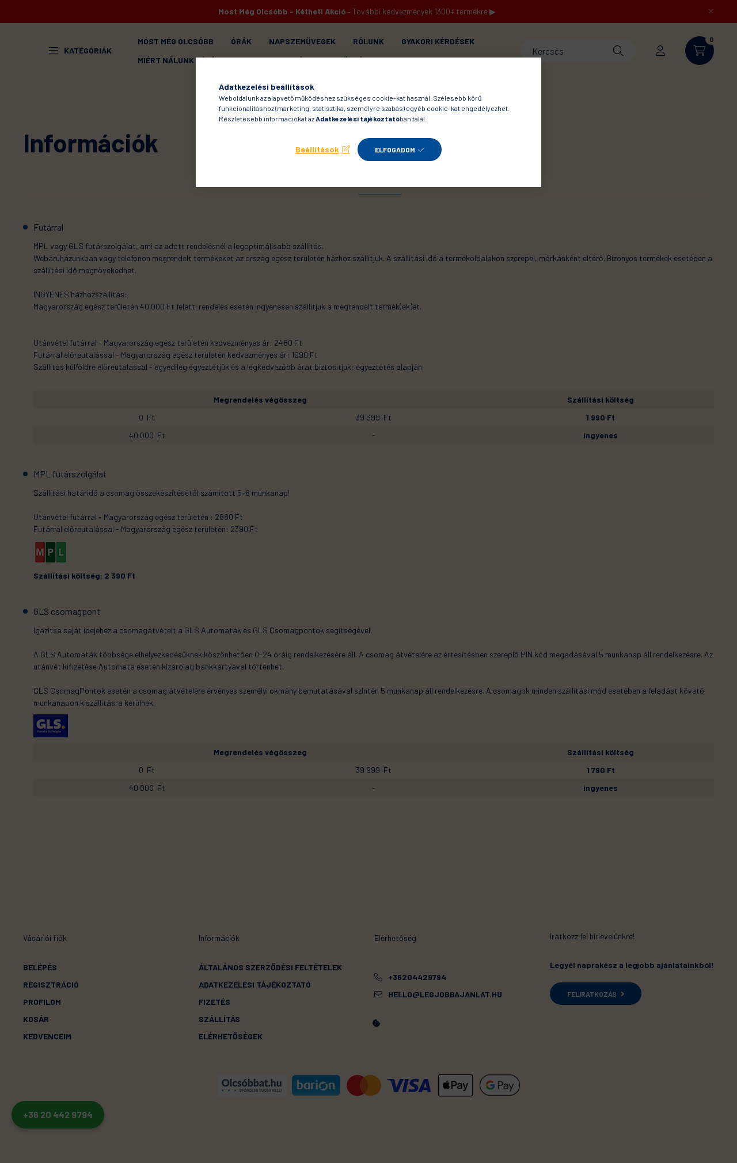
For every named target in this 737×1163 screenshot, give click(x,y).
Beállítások (317, 149)
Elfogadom (395, 150)
